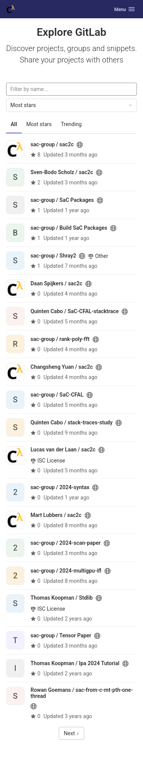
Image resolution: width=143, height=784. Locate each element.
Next (71, 733)
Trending (71, 124)
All (14, 124)
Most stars (39, 124)
